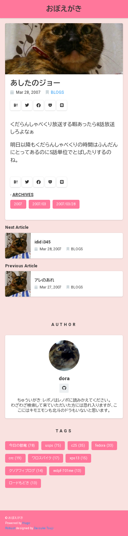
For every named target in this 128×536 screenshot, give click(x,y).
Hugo (26, 523)
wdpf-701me (67, 470)
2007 (18, 204)
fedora (104, 445)
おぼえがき (64, 8)
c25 (78, 445)
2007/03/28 (65, 204)
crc (15, 458)
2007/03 (39, 204)
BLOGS (57, 92)
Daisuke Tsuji (44, 528)
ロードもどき (23, 483)
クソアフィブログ (26, 470)
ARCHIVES (22, 194)
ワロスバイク (45, 458)
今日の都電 (22, 445)
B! (15, 105)
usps (53, 445)
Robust (10, 528)
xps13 (78, 458)
